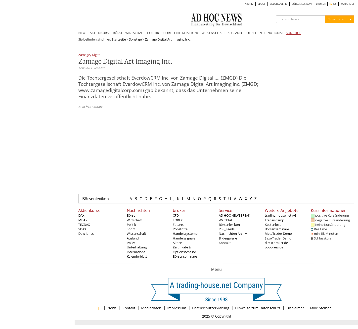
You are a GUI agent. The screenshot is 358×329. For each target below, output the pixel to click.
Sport (131, 229)
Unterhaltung (137, 247)
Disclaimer (295, 308)
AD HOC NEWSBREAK (234, 215)
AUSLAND (234, 33)
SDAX (82, 229)
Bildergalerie (228, 238)
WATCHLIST (347, 3)
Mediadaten (151, 308)
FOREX (178, 220)
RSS (333, 3)
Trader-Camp (274, 220)
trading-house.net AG (280, 215)
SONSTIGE (293, 33)
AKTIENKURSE (100, 33)
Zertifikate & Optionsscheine (184, 249)
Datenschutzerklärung (210, 308)
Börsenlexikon (95, 198)
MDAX (83, 220)
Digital (96, 55)
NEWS (82, 33)
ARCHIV (249, 3)
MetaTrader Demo (278, 233)
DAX (81, 215)
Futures (178, 224)
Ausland (133, 238)
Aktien (177, 242)
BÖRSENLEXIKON (302, 3)
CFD (176, 215)
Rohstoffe (180, 229)
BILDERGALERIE (278, 3)
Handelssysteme (185, 233)
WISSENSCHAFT (213, 33)
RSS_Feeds (226, 229)
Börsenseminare (185, 256)
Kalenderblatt (137, 256)
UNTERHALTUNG (186, 33)
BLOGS (261, 3)
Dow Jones (86, 233)
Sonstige (135, 39)
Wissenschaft (136, 233)
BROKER (320, 3)
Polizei (131, 242)
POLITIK (153, 33)
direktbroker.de (276, 242)
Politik (131, 224)
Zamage (84, 55)
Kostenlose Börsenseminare (277, 226)
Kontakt (225, 242)
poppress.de (274, 247)
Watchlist (225, 220)
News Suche (335, 19)
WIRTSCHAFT (135, 33)
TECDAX (84, 224)
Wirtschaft (134, 220)
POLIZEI (250, 33)
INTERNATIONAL (271, 33)
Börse (131, 215)
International (136, 252)
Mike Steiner (320, 308)
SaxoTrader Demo (278, 238)
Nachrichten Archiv (233, 233)
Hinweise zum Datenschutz (257, 308)
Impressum (176, 308)
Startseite (119, 39)
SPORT (167, 33)
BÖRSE (118, 33)
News (112, 308)
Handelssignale (184, 238)
